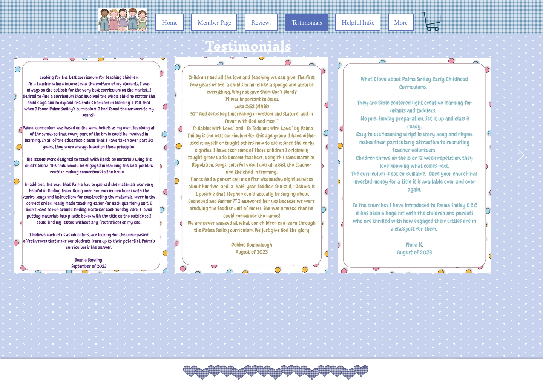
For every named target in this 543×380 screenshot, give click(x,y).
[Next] (520, 156)
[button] (432, 21)
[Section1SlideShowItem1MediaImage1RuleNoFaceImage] (271, 258)
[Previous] (22, 156)
